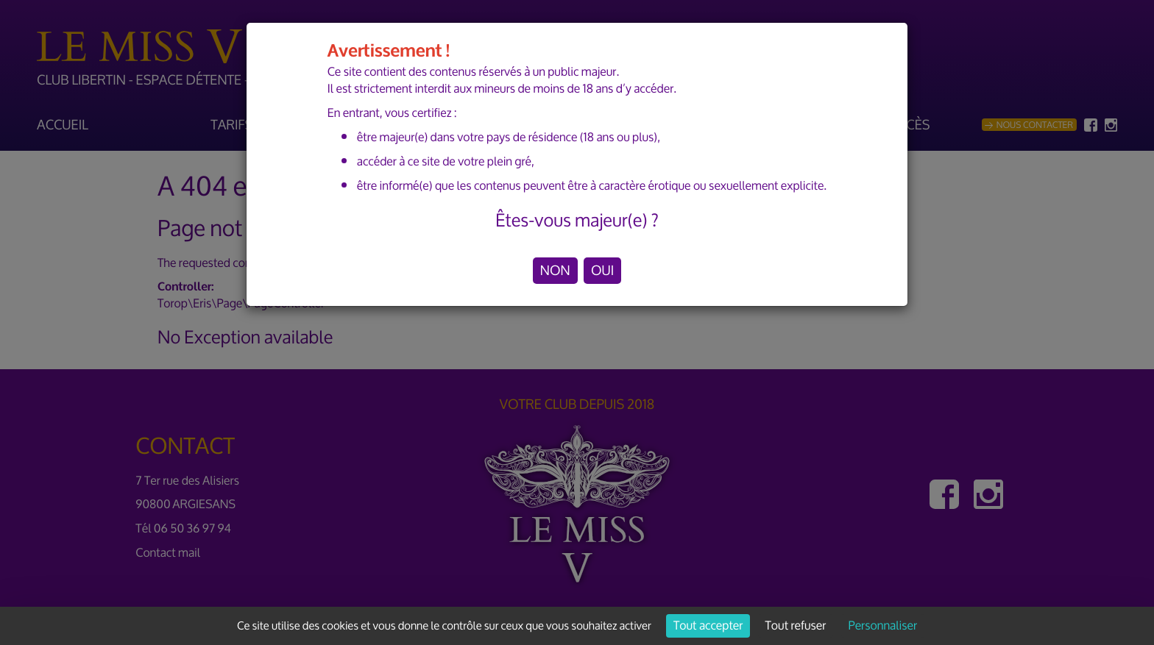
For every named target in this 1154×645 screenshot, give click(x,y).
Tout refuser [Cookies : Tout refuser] (795, 626)
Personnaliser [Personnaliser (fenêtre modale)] (883, 626)
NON (555, 270)
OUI (602, 270)
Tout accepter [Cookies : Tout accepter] (708, 626)
